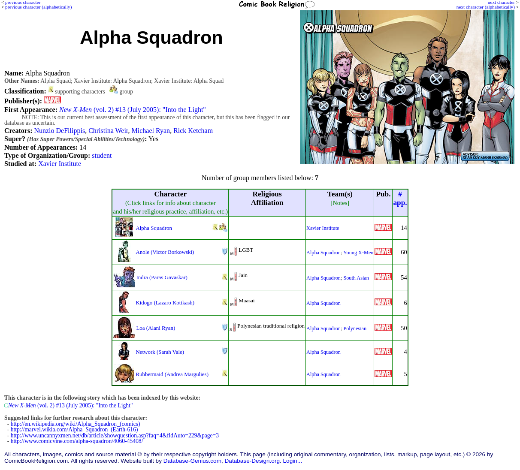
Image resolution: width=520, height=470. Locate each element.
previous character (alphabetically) (38, 6)
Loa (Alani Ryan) (155, 328)
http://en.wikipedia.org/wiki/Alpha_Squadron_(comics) (75, 424)
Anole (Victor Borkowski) (165, 252)
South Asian (356, 278)
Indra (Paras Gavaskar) (161, 277)
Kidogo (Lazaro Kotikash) (165, 302)
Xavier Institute (59, 163)
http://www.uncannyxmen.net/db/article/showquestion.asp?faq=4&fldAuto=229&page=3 (115, 435)
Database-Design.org (252, 461)
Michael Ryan (151, 130)
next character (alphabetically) (486, 6)
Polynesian (354, 328)
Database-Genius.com (192, 461)
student (102, 155)
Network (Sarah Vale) (160, 352)
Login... (292, 461)
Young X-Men (358, 253)
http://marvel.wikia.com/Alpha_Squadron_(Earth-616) (74, 429)
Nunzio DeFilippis (59, 130)
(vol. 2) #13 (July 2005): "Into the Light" (132, 109)
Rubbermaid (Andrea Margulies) (172, 374)
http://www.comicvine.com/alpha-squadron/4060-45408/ (77, 441)
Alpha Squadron (154, 228)
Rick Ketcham (193, 130)
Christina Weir (108, 130)
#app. (400, 198)
